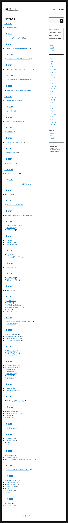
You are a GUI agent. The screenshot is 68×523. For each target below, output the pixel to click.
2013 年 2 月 (52, 94)
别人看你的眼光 (11, 428)
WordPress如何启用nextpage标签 (16, 401)
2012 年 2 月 (52, 111)
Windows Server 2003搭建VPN (15, 205)
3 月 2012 (8, 361)
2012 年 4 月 (52, 108)
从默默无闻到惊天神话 (12, 367)
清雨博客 (52, 133)
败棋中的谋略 (10, 455)
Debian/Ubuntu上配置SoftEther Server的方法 (18, 59)
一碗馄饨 (9, 503)
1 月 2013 (8, 236)
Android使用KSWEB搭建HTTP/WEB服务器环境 (19, 215)
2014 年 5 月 (52, 82)
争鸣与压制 (9, 444)
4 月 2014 (8, 149)
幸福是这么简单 (11, 388)
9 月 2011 (8, 424)
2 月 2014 (8, 159)
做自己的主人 (10, 505)
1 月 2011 (8, 466)
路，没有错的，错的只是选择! (14, 307)
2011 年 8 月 (52, 118)
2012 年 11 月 (53, 99)
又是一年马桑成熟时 (12, 353)
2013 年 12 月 (53, 86)
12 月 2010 (8, 476)
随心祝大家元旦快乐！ (12, 480)
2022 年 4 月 (52, 64)
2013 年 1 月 (52, 96)
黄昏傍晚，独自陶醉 (12, 280)
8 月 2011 (8, 434)
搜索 (61, 21)
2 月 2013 (8, 222)
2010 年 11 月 (53, 124)
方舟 (51, 135)
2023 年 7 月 (52, 58)
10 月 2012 (8, 274)
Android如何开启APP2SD (13, 336)
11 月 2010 (8, 499)
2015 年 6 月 (52, 75)
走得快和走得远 (11, 457)
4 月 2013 (8, 211)
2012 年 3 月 (52, 110)
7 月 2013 (8, 201)
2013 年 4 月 (52, 92)
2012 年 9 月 (52, 102)
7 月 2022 (8, 34)
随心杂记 (52, 48)
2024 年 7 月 (52, 57)
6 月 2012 (8, 318)
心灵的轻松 (9, 376)
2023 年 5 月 (52, 60)
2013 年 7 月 (52, 91)
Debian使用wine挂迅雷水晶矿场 (15, 100)
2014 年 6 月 (52, 80)
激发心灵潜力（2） (12, 482)
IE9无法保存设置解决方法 (13, 340)
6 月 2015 (8, 96)
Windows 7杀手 (11, 355)
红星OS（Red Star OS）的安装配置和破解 (18, 79)
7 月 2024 (8, 23)
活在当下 (9, 303)
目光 (8, 442)
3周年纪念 (9, 194)
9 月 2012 (8, 286)
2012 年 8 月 (52, 103)
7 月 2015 (8, 86)
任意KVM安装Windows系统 (14, 121)
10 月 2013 (8, 180)
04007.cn (52, 138)
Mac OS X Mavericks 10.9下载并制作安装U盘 (19, 184)
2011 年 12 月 (53, 114)
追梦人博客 (52, 137)
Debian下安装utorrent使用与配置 (15, 38)
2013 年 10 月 (53, 88)
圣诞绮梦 (9, 415)
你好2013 (9, 255)
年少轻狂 (9, 309)
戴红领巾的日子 (11, 373)
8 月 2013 (8, 190)
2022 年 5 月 (52, 63)
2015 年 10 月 (53, 72)
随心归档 (61, 9)
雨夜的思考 (9, 290)
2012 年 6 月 (52, 105)
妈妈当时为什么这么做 (12, 390)
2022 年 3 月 (52, 66)
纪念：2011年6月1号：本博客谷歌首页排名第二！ (20, 459)
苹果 (8, 488)
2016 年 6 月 (52, 71)
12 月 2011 (8, 407)
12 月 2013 (8, 169)
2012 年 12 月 (53, 97)
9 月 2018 (8, 44)
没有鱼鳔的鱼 (10, 438)
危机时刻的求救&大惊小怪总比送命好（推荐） (19, 321)
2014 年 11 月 (53, 77)
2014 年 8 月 (52, 78)
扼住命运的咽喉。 (11, 411)
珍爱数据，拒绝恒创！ (12, 225)
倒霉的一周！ (10, 490)
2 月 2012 (8, 384)
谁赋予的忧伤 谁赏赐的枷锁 (14, 305)
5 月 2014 (8, 138)
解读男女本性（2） (12, 369)
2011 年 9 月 (52, 116)
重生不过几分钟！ (11, 486)
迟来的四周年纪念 (11, 111)
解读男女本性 (10, 371)
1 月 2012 (8, 397)
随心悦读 (52, 47)
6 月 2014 (8, 128)
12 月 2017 (8, 55)
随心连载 (52, 50)
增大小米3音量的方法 (12, 152)
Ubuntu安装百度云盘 (12, 27)
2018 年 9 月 (52, 67)
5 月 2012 (8, 330)
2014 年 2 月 (52, 85)
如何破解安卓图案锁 (12, 334)
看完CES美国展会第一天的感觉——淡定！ (18, 469)
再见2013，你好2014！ (13, 173)
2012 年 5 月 (52, 107)
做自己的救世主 (11, 163)
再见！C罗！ (10, 132)
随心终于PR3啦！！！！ (13, 338)
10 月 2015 (8, 76)
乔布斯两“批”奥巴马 (12, 244)
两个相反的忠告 (11, 440)
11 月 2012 (8, 263)
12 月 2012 (8, 251)
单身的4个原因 (10, 267)
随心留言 (54, 9)
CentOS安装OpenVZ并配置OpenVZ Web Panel (19, 69)
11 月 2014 (8, 107)
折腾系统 (9, 417)
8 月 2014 (8, 117)
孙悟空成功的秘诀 (11, 323)
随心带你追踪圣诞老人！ (13, 413)
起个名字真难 (10, 378)
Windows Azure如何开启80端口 (15, 142)
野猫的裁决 (9, 240)
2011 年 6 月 (52, 119)
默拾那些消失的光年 (12, 365)
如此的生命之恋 (11, 311)
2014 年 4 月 (52, 83)
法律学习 (52, 45)
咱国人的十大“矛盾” (12, 242)
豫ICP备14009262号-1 (20, 516)
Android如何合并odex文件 (13, 257)
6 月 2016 (8, 65)
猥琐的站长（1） (11, 351)
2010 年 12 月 (53, 122)
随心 (5, 516)
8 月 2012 (8, 297)
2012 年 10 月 (53, 100)
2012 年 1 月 (52, 113)
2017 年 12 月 (53, 69)
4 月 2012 (8, 347)
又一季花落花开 (11, 278)
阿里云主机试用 (11, 227)
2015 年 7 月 (52, 74)
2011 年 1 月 (52, 121)
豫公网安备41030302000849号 (33, 516)
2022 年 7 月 (52, 61)
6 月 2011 (8, 451)
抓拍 (8, 492)
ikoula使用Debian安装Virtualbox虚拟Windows (19, 90)
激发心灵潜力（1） (12, 484)
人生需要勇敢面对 (11, 300)
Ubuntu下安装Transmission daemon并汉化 (18, 48)
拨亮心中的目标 (11, 230)
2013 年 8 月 (52, 89)
